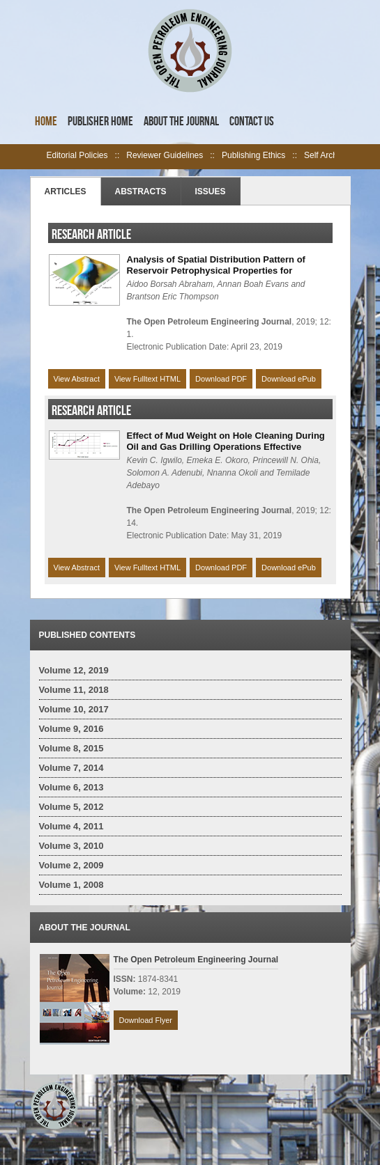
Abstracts (141, 191)
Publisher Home (100, 121)
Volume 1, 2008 (71, 884)
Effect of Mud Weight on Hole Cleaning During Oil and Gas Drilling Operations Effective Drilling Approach (226, 446)
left (38, 157)
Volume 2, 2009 (71, 865)
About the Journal (181, 121)
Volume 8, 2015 (71, 748)
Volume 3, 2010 (71, 845)
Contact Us (251, 121)
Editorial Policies (77, 155)
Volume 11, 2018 (74, 690)
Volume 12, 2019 (74, 670)
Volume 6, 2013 (71, 787)
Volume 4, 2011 (71, 826)
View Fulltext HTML (147, 379)
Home (46, 121)
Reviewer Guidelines (164, 155)
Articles (65, 191)
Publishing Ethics (253, 155)
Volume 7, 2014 (71, 768)
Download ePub (288, 379)
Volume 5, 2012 (71, 807)
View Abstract (77, 379)
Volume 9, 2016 (71, 729)
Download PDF (221, 379)
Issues (210, 191)
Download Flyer (145, 1020)
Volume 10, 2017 (74, 709)
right (342, 157)
